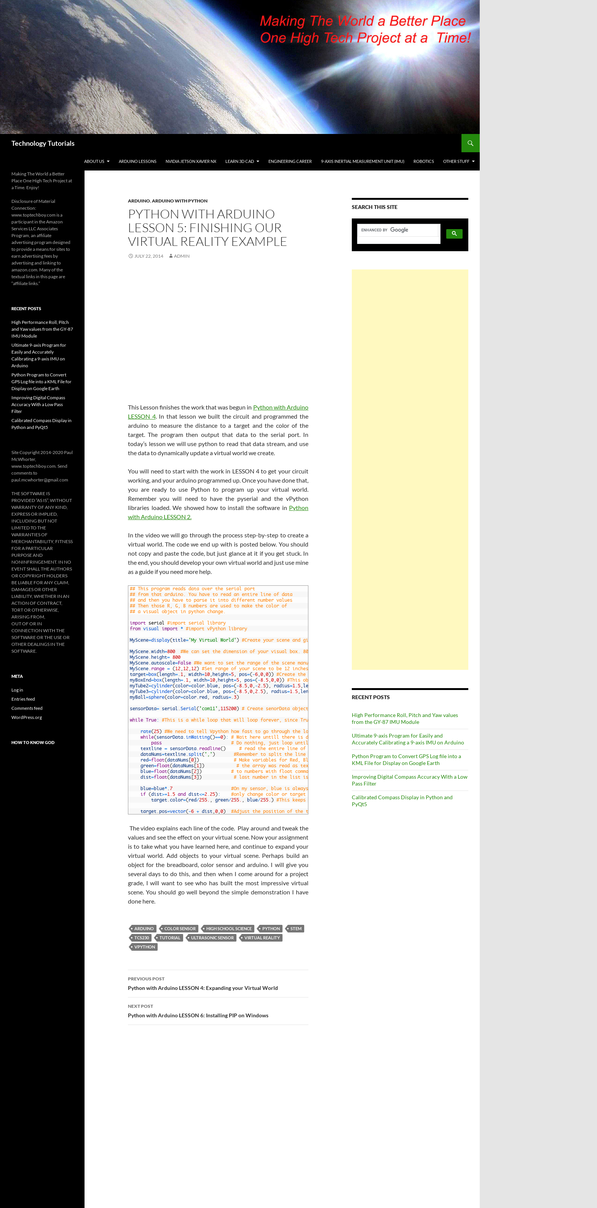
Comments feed (27, 708)
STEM (296, 928)
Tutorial (170, 937)
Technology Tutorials (43, 143)
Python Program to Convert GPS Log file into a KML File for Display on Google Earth (406, 759)
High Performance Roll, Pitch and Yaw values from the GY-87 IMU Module (405, 718)
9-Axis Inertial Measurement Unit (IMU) (362, 161)
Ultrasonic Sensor (212, 937)
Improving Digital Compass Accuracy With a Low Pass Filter (38, 404)
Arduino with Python (180, 201)
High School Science (229, 928)
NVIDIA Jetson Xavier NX (191, 161)
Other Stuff (456, 161)
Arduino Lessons (137, 161)
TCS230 (141, 937)
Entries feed (23, 699)
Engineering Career (290, 161)
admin (182, 256)
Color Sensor (180, 928)
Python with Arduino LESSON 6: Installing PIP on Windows (218, 1010)
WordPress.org (26, 717)
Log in (17, 690)
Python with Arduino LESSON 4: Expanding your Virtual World (218, 982)
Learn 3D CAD (239, 161)
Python (271, 928)
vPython (144, 946)
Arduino (139, 201)
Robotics (423, 161)
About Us (94, 161)
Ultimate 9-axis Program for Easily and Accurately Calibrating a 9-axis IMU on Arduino (408, 739)
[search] (397, 230)
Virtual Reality (262, 937)
